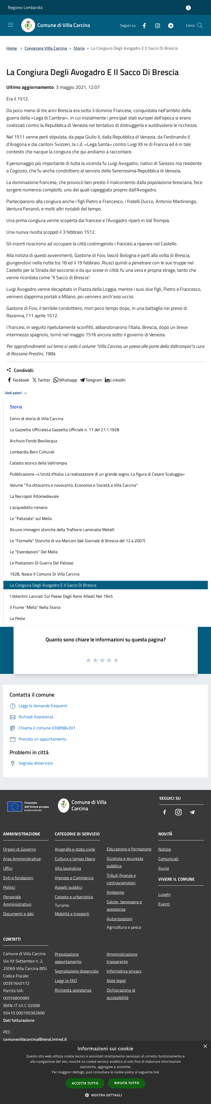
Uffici (7, 868)
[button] (105, 1095)
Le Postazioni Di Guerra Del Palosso (41, 563)
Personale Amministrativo (17, 900)
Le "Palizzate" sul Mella (31, 518)
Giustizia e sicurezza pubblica (125, 862)
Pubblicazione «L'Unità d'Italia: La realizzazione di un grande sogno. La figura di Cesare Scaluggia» (97, 474)
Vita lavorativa (68, 868)
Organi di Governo (19, 849)
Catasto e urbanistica (74, 897)
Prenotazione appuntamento (68, 958)
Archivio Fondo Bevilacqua (33, 441)
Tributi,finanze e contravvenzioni (121, 879)
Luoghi (164, 894)
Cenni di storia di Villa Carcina (36, 418)
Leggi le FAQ (66, 980)
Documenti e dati (18, 913)
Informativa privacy (124, 971)
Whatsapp (65, 380)
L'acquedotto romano (28, 507)
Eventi (164, 904)
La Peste (17, 618)
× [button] (205, 1046)
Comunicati (168, 858)
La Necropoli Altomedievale (34, 496)
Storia (79, 48)
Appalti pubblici (68, 887)
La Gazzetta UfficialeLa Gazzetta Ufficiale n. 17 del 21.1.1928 (64, 429)
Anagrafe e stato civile (75, 849)
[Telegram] (168, 25)
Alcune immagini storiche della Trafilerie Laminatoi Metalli (62, 529)
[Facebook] (142, 25)
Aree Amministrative (22, 858)
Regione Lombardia (25, 7)
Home (11, 48)
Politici (9, 887)
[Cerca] (200, 25)
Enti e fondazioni (18, 878)
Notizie (164, 849)
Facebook (17, 380)
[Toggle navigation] (10, 25)
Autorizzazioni (119, 919)
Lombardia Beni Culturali (32, 452)
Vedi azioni (17, 393)
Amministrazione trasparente (122, 958)
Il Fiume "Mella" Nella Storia (35, 607)
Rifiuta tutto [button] (126, 1083)
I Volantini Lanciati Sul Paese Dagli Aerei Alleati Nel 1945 (61, 596)
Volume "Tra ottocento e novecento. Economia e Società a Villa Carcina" (74, 485)
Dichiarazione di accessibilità (121, 994)
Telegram (90, 380)
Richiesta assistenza (73, 990)
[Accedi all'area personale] (188, 8)
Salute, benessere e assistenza (124, 905)
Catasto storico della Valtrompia (38, 463)
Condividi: (20, 370)
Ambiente (115, 892)
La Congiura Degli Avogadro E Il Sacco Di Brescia (53, 585)
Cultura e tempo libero (75, 858)
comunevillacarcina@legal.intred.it (35, 1039)
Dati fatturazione (18, 1020)
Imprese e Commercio (74, 878)
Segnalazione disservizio (76, 971)
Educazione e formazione (129, 849)
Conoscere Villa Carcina (46, 48)
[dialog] (105, 1072)
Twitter (41, 380)
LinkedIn (115, 380)
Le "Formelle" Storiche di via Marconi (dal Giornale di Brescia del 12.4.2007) (77, 540)
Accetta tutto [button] (85, 1083)
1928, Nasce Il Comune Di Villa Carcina (44, 574)
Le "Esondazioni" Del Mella (33, 552)
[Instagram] (155, 25)
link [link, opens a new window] (156, 1072)
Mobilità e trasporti (72, 913)
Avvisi (163, 868)
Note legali (116, 980)
